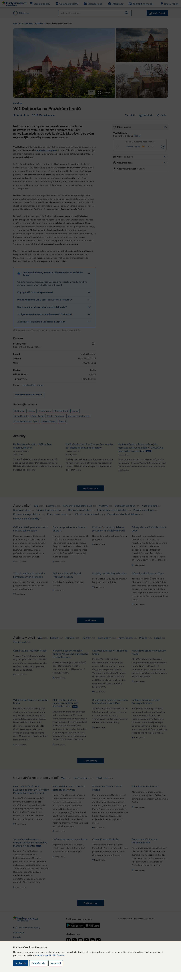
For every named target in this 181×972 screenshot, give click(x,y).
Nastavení (56, 963)
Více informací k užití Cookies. (50, 955)
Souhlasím (20, 963)
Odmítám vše (38, 963)
